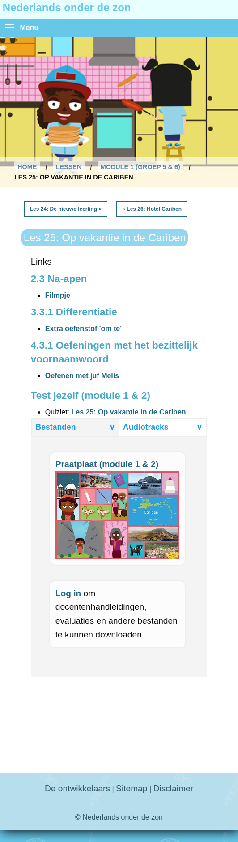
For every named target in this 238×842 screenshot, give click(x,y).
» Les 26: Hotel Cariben (152, 209)
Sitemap (131, 788)
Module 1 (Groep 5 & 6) (140, 166)
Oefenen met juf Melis (82, 376)
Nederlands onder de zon (67, 7)
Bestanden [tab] (75, 427)
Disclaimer (173, 788)
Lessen (69, 166)
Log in (68, 593)
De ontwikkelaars (77, 788)
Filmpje (57, 295)
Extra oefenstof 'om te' (83, 328)
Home (27, 166)
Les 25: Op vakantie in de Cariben (128, 412)
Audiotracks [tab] (163, 427)
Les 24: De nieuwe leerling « (66, 209)
